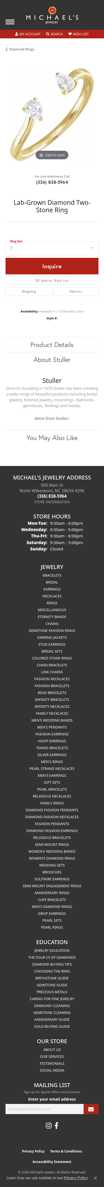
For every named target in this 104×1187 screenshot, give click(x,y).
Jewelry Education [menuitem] (52, 950)
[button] (28, 34)
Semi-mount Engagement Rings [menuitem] (52, 885)
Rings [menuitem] (52, 602)
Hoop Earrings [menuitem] (52, 740)
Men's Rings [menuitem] (52, 761)
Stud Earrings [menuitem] (52, 644)
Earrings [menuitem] (52, 589)
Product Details (52, 344)
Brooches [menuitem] (52, 872)
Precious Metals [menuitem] (52, 991)
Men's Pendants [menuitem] (52, 727)
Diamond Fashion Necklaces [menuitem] (52, 816)
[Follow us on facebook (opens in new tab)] (56, 1125)
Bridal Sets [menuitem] (51, 651)
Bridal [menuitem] (52, 582)
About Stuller (52, 359)
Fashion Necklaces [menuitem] (52, 678)
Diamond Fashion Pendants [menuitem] (52, 809)
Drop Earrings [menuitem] (52, 913)
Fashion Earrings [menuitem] (51, 734)
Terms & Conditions (66, 1151)
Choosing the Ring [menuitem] (52, 971)
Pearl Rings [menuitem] (52, 927)
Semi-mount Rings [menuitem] (52, 844)
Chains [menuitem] (52, 623)
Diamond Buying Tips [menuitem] (52, 964)
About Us (52, 1049)
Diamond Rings (21, 49)
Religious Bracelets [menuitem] (52, 837)
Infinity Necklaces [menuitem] (52, 706)
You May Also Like (52, 437)
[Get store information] (52, 502)
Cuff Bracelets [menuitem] (52, 899)
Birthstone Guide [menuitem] (52, 978)
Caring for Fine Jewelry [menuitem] (52, 998)
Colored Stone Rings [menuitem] (52, 658)
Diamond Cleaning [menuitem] (52, 1005)
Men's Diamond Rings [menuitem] (52, 906)
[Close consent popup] (95, 1178)
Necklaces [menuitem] (52, 596)
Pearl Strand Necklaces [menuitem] (52, 768)
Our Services (52, 1056)
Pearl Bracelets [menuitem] (52, 789)
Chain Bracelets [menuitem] (52, 665)
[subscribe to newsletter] (91, 1109)
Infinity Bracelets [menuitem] (52, 699)
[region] (52, 114)
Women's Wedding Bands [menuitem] (51, 851)
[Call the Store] (52, 496)
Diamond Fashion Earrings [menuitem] (52, 830)
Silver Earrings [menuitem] (52, 754)
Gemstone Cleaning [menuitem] (52, 1012)
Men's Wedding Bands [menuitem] (52, 720)
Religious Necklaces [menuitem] (52, 796)
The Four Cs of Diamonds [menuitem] (52, 957)
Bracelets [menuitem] (52, 575)
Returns (76, 291)
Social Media (52, 1070)
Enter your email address (52, 1099)
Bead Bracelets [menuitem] (52, 692)
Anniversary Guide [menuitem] (52, 1019)
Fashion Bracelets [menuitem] (52, 685)
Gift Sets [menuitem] (52, 782)
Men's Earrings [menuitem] (52, 775)
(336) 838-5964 (52, 182)
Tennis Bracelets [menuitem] (52, 747)
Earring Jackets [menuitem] (52, 637)
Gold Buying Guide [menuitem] (52, 1026)
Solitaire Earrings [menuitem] (52, 878)
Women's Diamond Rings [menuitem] (52, 858)
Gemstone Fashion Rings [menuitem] (52, 630)
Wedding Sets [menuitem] (52, 865)
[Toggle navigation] (10, 22)
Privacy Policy (33, 1151)
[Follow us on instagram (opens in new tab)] (49, 1125)
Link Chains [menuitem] (52, 671)
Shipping (29, 291)
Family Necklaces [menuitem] (52, 713)
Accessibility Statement (52, 1161)
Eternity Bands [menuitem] (52, 616)
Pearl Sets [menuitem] (52, 920)
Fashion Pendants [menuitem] (52, 823)
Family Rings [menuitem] (52, 803)
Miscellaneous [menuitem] (52, 609)
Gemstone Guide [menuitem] (52, 984)
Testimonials (51, 1063)
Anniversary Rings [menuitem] (52, 892)
